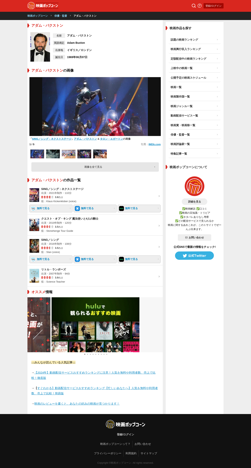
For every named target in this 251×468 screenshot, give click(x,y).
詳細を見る (194, 201)
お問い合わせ (194, 237)
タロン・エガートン (111, 138)
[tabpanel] (95, 324)
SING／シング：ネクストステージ (51, 138)
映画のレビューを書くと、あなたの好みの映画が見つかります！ (77, 403)
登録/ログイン (214, 5)
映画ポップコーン (37, 15)
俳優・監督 (60, 15)
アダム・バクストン (85, 138)
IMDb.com (154, 144)
